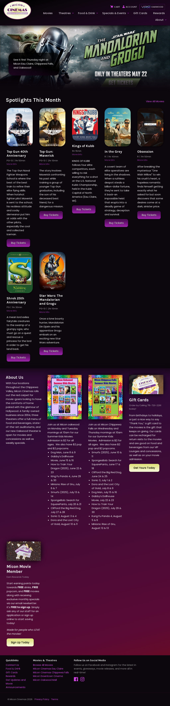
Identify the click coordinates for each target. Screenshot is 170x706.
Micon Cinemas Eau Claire (48, 668)
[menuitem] (47, 13)
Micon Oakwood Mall (45, 680)
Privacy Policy (42, 699)
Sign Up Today (20, 642)
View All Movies (155, 101)
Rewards (159, 13)
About (159, 20)
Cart (115, 6)
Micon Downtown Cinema (48, 676)
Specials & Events (114, 13)
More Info (12, 164)
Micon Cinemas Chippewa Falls (51, 672)
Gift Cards (140, 13)
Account (129, 6)
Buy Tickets (18, 243)
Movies (48, 13)
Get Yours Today (144, 468)
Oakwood (152, 6)
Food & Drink (86, 13)
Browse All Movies (43, 665)
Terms (54, 699)
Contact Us (12, 665)
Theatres (65, 13)
